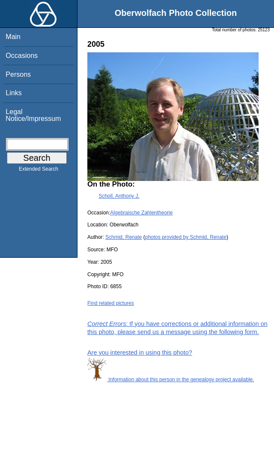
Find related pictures (110, 303)
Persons (18, 74)
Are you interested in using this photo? (139, 352)
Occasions (22, 55)
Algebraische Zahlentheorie (141, 213)
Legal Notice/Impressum (33, 115)
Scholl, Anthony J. (118, 196)
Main (13, 36)
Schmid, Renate (123, 237)
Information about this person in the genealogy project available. (170, 380)
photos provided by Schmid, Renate (185, 237)
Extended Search (38, 170)
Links (13, 92)
